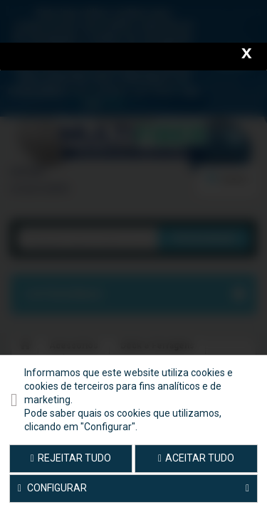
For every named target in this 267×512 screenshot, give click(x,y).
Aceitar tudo (196, 458)
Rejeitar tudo (71, 458)
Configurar (133, 488)
